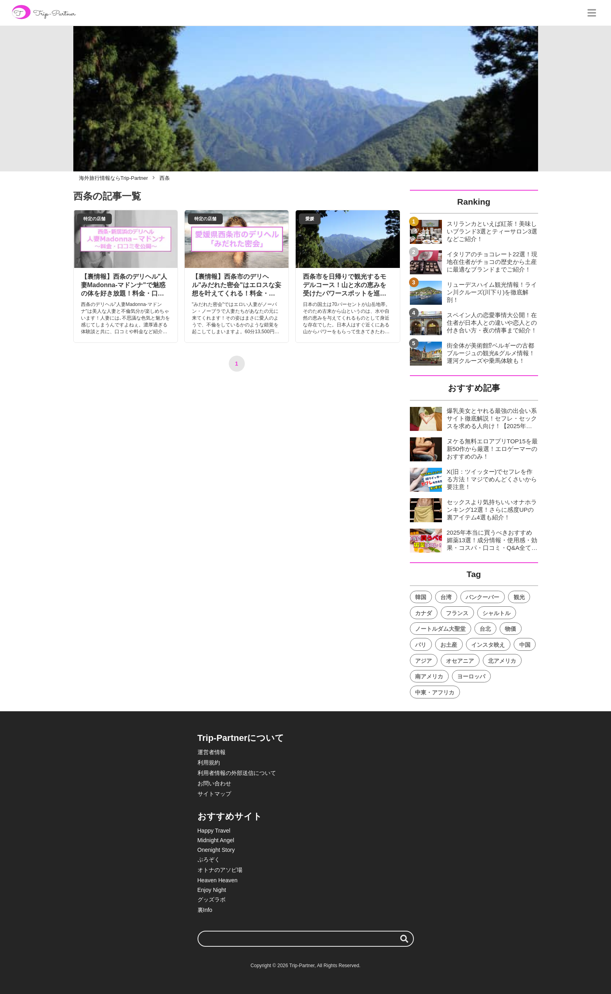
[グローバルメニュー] (591, 12)
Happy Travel (214, 830)
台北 (485, 629)
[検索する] (404, 939)
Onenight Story (216, 850)
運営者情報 (212, 752)
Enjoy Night (212, 890)
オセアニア (460, 661)
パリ (420, 645)
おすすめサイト (230, 816)
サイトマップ (214, 794)
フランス (457, 613)
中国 (524, 645)
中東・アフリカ (434, 692)
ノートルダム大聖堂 (440, 629)
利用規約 (209, 762)
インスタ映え (488, 645)
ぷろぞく (209, 859)
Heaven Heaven (218, 880)
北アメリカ (502, 661)
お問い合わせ (214, 783)
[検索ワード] (305, 939)
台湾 (446, 597)
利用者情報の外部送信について (237, 773)
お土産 (448, 645)
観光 (519, 597)
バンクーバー (482, 597)
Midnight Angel (216, 840)
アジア (423, 661)
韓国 (420, 597)
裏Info (205, 910)
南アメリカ (429, 676)
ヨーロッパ (471, 676)
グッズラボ (212, 899)
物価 (510, 629)
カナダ (423, 613)
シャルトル (496, 613)
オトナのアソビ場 (220, 870)
